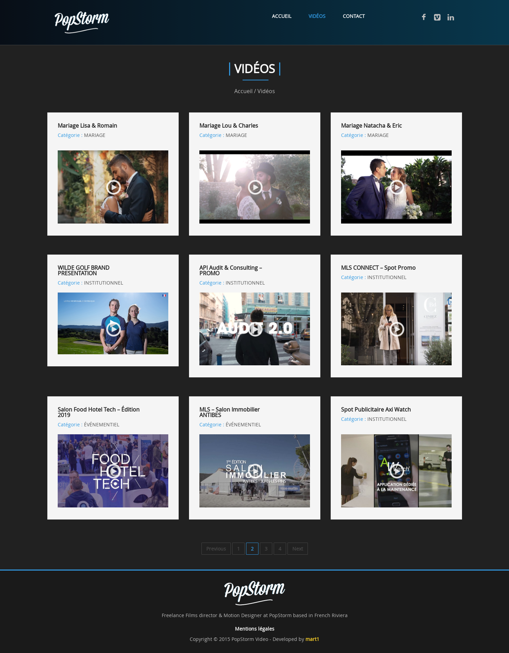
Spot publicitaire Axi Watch (376, 409)
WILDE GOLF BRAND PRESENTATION (84, 270)
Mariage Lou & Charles (228, 125)
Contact (354, 16)
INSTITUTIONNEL (103, 282)
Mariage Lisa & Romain (87, 125)
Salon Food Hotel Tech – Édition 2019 (99, 412)
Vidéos (317, 16)
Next (297, 548)
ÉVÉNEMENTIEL (101, 424)
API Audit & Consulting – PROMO (230, 270)
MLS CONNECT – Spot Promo (378, 267)
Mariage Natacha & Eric (371, 125)
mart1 (312, 639)
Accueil (281, 16)
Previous (216, 548)
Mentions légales (254, 628)
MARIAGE (94, 135)
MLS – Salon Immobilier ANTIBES (229, 412)
